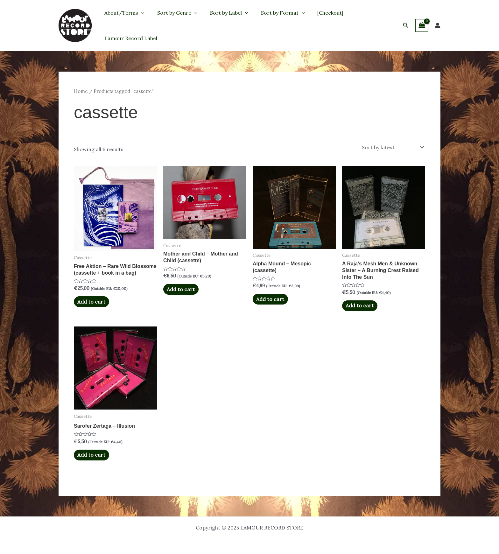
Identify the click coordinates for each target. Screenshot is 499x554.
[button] (406, 25)
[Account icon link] (437, 25)
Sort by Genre (173, 12)
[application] (140, 12)
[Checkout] (319, 13)
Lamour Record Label (129, 38)
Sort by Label (223, 12)
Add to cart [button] (91, 301)
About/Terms (123, 12)
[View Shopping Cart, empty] (421, 25)
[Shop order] (392, 147)
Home (81, 91)
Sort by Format (274, 12)
